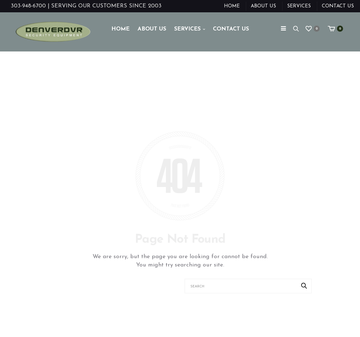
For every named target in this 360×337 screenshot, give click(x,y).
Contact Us (338, 6)
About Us (263, 6)
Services (299, 6)
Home (232, 6)
